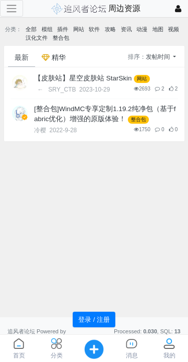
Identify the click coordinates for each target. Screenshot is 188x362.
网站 (78, 29)
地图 (157, 29)
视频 (173, 29)
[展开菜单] (11, 8)
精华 (54, 57)
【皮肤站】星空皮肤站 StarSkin (83, 78)
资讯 (126, 29)
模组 (47, 29)
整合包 (61, 38)
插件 (62, 29)
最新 (22, 57)
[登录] (178, 9)
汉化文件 (37, 38)
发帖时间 (158, 56)
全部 (31, 29)
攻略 (110, 29)
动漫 (141, 29)
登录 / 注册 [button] (94, 319)
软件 (94, 29)
